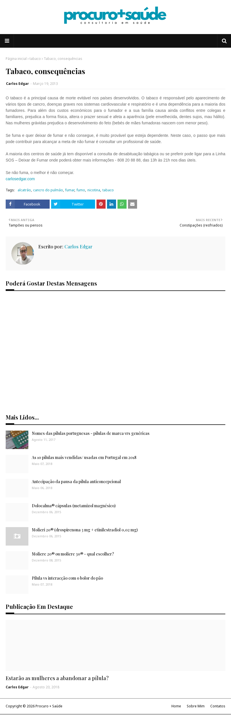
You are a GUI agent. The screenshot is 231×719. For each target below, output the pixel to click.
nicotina (93, 190)
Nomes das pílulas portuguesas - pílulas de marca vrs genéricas (91, 433)
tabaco (35, 58)
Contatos (217, 706)
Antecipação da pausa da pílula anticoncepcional (76, 481)
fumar (69, 190)
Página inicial (16, 58)
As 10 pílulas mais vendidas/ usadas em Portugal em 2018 (84, 457)
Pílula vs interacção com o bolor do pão (67, 578)
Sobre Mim (196, 706)
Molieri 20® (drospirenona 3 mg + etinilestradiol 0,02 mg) (85, 530)
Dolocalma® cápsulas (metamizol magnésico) (74, 505)
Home (176, 706)
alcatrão (24, 190)
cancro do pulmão (48, 190)
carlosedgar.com (20, 179)
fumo (81, 190)
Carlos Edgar (17, 83)
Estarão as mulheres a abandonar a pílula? (57, 678)
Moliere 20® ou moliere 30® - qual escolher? (73, 554)
